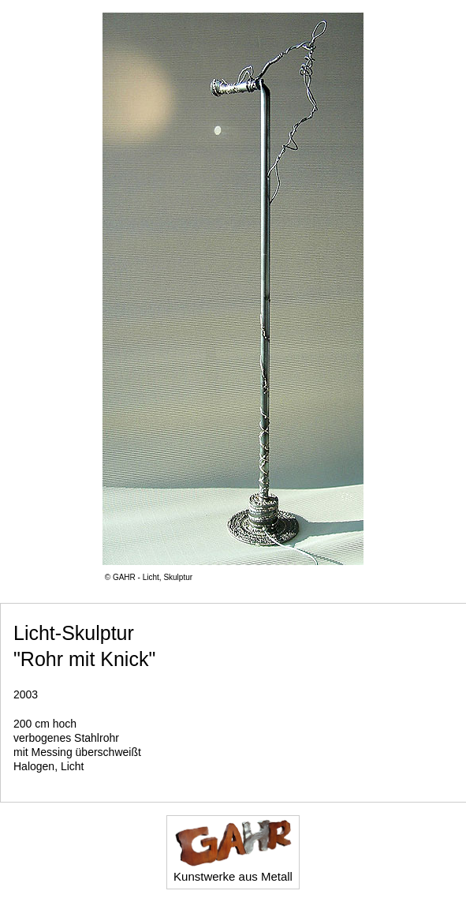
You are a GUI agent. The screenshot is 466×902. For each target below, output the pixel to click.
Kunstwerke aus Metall (233, 850)
